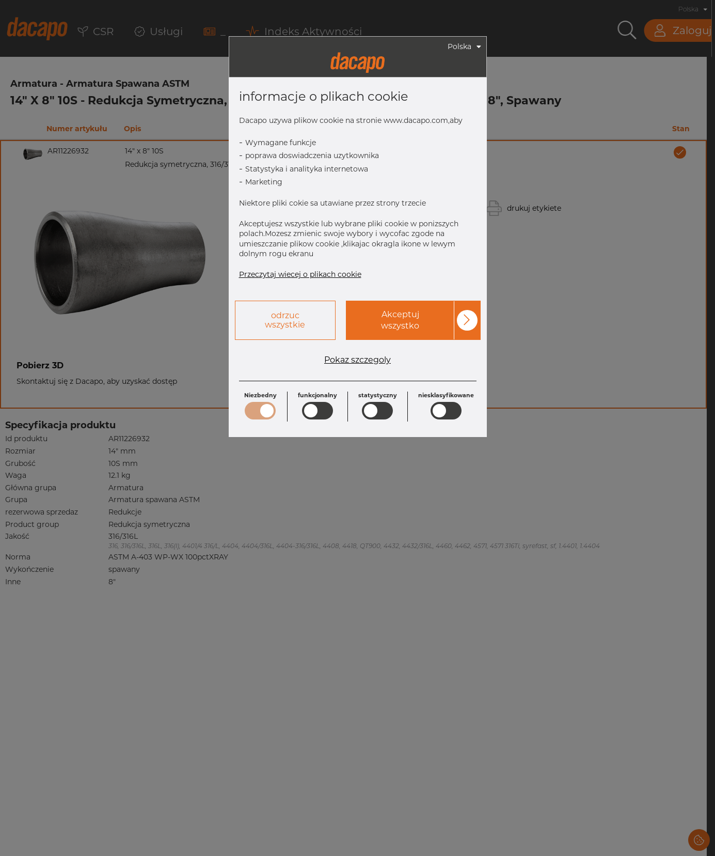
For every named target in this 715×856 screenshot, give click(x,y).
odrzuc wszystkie (285, 320)
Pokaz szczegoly (357, 360)
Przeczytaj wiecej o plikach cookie (300, 274)
